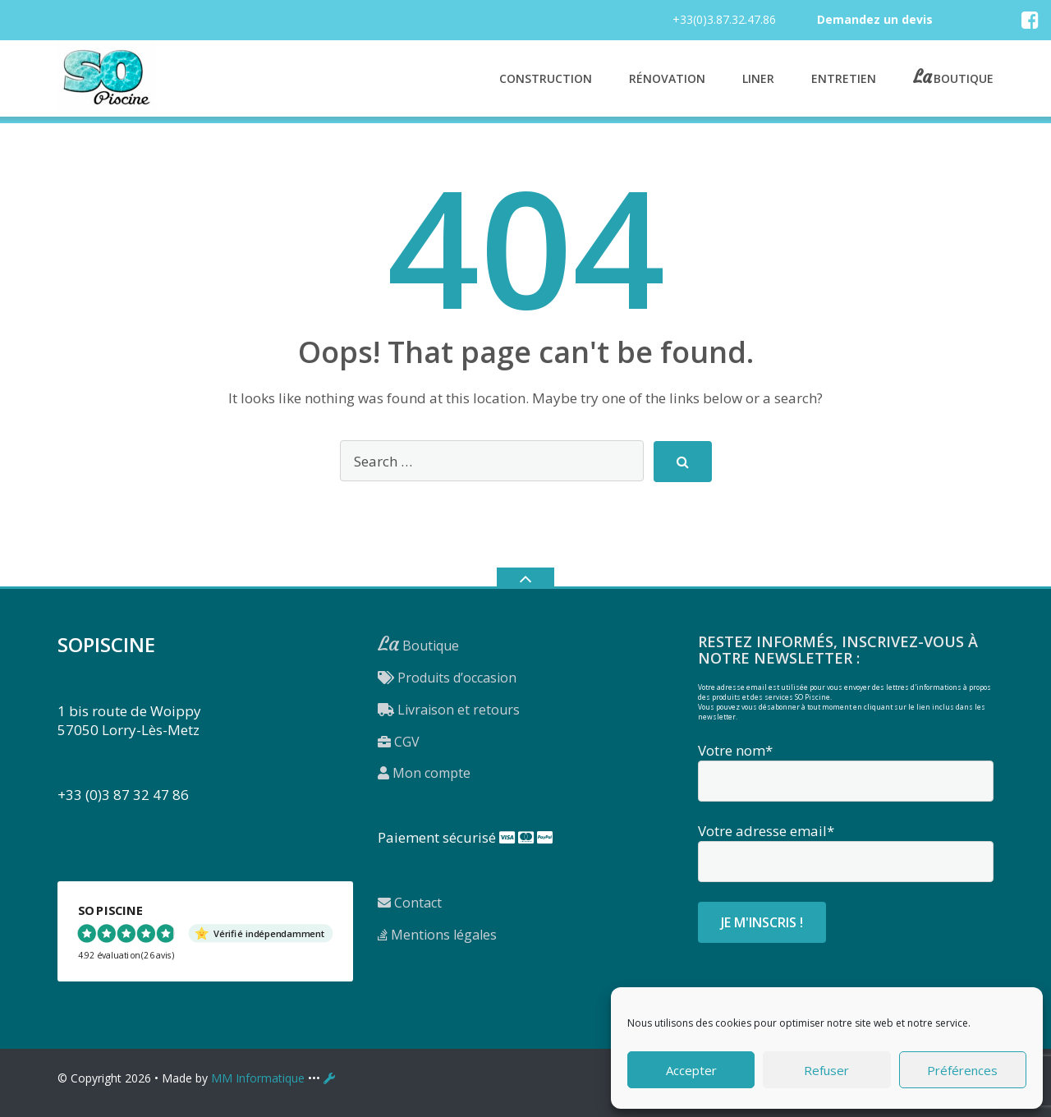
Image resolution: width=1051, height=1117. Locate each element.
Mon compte (424, 773)
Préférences (962, 1070)
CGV (399, 742)
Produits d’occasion (447, 678)
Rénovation (667, 78)
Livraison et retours (449, 710)
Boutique (964, 77)
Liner (758, 78)
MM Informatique (258, 1078)
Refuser (826, 1070)
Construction (545, 78)
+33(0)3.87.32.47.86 (724, 19)
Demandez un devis (875, 19)
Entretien (843, 78)
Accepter (691, 1070)
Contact (410, 903)
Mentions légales (437, 935)
